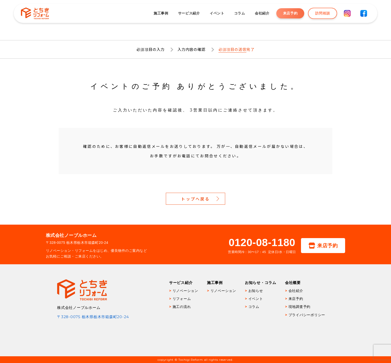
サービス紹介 (189, 13)
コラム (239, 13)
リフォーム (182, 298)
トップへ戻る (195, 199)
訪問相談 (322, 13)
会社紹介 (262, 13)
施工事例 (160, 13)
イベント (216, 13)
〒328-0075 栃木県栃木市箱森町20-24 (93, 316)
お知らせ (255, 290)
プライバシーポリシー (307, 315)
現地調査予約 (300, 306)
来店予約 (290, 13)
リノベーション (185, 290)
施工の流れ (182, 306)
